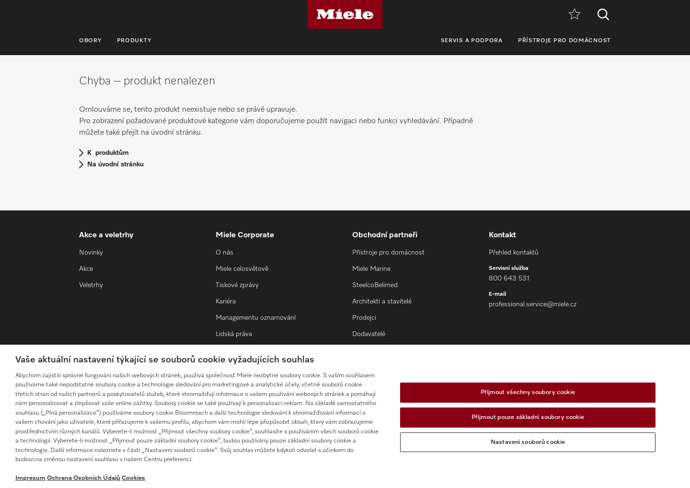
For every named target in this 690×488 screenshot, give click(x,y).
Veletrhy (91, 285)
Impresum (30, 478)
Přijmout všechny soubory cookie (528, 393)
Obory (90, 41)
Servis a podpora (472, 41)
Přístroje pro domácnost (564, 41)
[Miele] (345, 14)
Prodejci (364, 317)
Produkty (134, 41)
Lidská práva (234, 334)
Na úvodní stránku (115, 164)
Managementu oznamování (256, 317)
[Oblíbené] (574, 14)
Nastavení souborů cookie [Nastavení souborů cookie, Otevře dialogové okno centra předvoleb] (528, 442)
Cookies (133, 478)
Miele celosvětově (242, 269)
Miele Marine (371, 269)
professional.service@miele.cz (532, 304)
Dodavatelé (368, 334)
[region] (345, 416)
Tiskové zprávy (237, 285)
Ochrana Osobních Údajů (83, 478)
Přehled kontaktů (514, 252)
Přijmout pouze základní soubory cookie (528, 417)
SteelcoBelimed (375, 285)
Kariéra (226, 301)
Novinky (91, 252)
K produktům (108, 153)
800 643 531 (509, 278)
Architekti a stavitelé (382, 301)
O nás (224, 252)
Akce (86, 269)
